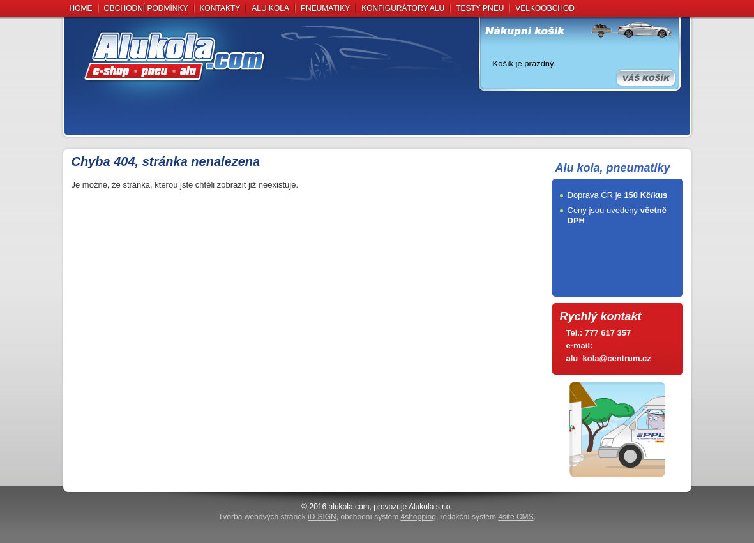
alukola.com (349, 506)
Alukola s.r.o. (431, 506)
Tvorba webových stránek (277, 516)
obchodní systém (387, 516)
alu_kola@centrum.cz (608, 358)
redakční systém (487, 516)
